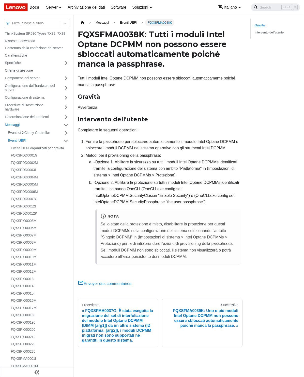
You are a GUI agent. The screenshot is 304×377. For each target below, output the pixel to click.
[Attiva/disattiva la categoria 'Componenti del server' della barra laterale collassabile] (66, 78)
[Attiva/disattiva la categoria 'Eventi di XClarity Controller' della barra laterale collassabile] (66, 133)
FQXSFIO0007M (23, 235)
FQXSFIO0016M (23, 300)
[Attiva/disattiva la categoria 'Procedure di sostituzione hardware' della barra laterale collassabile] (66, 107)
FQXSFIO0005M (23, 221)
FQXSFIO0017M (23, 308)
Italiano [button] (227, 7)
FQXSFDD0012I (23, 206)
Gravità (260, 25)
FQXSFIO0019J (23, 322)
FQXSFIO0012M (23, 271)
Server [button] (52, 7)
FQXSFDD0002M (24, 163)
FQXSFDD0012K (24, 213)
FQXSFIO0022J (23, 344)
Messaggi (12, 125)
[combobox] (12, 23)
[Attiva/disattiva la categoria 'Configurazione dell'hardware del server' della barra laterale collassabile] (66, 88)
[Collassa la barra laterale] (37, 372)
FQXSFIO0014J (23, 286)
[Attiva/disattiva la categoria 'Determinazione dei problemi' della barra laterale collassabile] (66, 117)
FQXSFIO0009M (23, 250)
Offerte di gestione (19, 70)
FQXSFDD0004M (24, 177)
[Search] (275, 7)
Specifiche (13, 63)
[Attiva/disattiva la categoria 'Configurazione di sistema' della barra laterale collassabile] (66, 98)
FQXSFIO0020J (23, 329)
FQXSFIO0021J (23, 337)
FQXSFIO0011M (23, 264)
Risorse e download (20, 41)
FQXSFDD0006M (24, 192)
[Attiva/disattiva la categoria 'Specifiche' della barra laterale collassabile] (66, 63)
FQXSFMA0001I (23, 359)
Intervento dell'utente (269, 32)
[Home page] (82, 22)
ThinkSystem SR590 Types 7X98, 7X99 (35, 33)
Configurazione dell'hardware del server (30, 88)
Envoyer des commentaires (104, 284)
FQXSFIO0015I (22, 293)
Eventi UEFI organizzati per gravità (37, 148)
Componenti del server (22, 78)
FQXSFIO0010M (23, 257)
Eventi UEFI (17, 140)
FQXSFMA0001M (24, 366)
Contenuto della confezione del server (34, 48)
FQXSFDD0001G (24, 155)
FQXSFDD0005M (24, 184)
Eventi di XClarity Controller (29, 133)
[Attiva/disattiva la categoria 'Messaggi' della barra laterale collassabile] (66, 125)
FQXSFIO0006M (23, 228)
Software (118, 7)
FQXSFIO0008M (23, 242)
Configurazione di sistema (25, 97)
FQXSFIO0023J (23, 351)
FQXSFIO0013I (22, 279)
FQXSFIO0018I (22, 315)
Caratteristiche (16, 55)
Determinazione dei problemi (27, 117)
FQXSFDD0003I (23, 170)
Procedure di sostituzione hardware (24, 107)
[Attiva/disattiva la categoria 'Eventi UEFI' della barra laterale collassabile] (66, 141)
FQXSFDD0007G (24, 199)
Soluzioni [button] (140, 7)
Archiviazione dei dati (86, 7)
